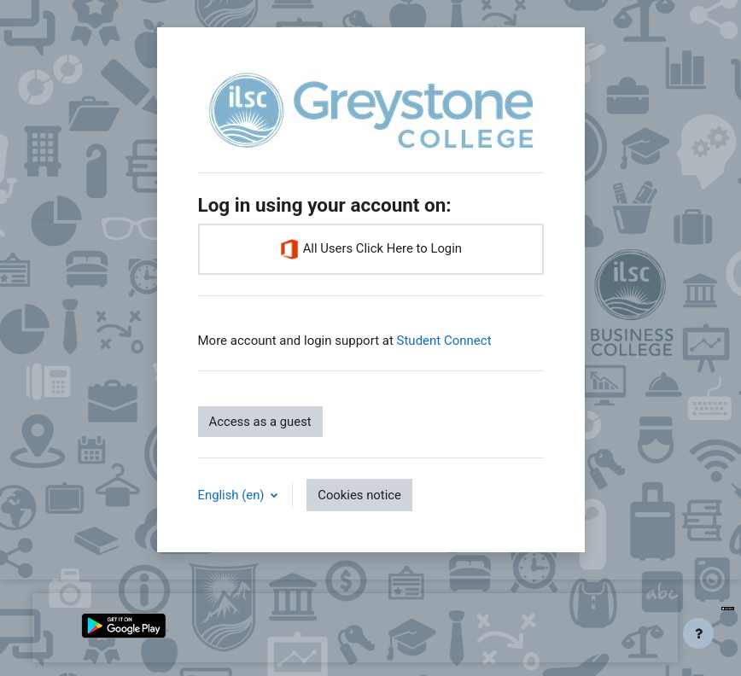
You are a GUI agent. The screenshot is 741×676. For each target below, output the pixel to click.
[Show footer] (698, 633)
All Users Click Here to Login (370, 249)
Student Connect (444, 340)
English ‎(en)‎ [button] (233, 495)
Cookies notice (359, 495)
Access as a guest (260, 421)
